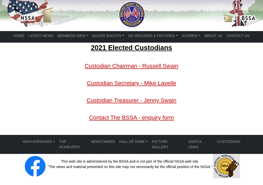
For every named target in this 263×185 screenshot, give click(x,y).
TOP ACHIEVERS (69, 144)
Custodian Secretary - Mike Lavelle (131, 83)
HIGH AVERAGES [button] (37, 142)
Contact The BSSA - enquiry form (131, 117)
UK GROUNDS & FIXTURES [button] (151, 36)
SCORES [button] (189, 36)
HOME (18, 36)
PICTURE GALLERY (160, 144)
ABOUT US (213, 36)
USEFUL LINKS (195, 144)
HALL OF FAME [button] (132, 142)
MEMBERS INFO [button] (71, 36)
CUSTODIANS (228, 142)
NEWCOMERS (103, 142)
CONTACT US (238, 36)
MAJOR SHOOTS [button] (106, 36)
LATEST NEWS (40, 36)
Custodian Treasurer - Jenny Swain (131, 100)
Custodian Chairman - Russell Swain (132, 66)
